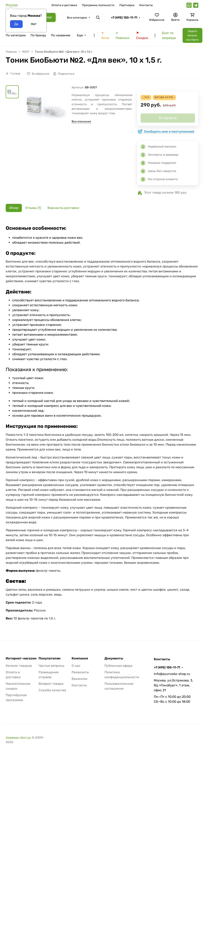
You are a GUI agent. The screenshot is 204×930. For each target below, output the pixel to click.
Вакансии (79, 679)
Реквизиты (80, 672)
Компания (80, 658)
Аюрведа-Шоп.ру (18, 737)
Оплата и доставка (64, 5)
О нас (76, 666)
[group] (46, 115)
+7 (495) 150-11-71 (124, 17)
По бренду (38, 35)
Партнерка (126, 5)
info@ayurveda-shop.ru (172, 674)
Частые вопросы (51, 666)
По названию (60, 35)
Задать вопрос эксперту (192, 35)
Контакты (146, 5)
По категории (16, 35)
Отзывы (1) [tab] (33, 208)
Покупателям (49, 658)
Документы (113, 658)
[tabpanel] (102, 422)
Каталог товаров (19, 666)
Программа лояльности (98, 5)
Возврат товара (51, 684)
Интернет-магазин (21, 658)
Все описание (81, 121)
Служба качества (52, 690)
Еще (80, 35)
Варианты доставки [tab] (63, 208)
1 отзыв (15, 73)
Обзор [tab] (14, 208)
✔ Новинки (123, 35)
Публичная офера (118, 666)
